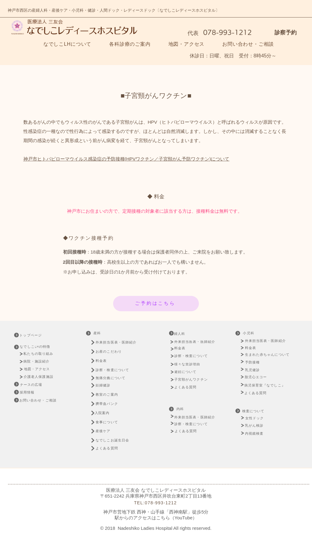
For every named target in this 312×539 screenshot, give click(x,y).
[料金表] (104, 361)
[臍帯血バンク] (110, 403)
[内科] (181, 409)
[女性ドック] (262, 418)
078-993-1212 (226, 32)
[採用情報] (27, 392)
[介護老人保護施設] (39, 376)
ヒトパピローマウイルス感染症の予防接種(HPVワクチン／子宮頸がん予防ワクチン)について (133, 158)
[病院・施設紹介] (38, 361)
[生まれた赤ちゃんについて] (269, 354)
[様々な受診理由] (189, 364)
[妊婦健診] (106, 385)
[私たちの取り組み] (40, 353)
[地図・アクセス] (37, 369)
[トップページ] (35, 335)
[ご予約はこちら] (156, 303)
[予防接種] (253, 362)
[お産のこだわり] (117, 351)
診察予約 (285, 32)
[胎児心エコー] (258, 377)
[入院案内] (105, 413)
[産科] (97, 333)
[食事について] (110, 422)
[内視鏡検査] (255, 433)
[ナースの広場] (31, 384)
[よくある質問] (110, 448)
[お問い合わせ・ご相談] (38, 400)
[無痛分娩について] (116, 378)
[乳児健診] (253, 370)
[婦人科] (184, 334)
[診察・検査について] (116, 370)
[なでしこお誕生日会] (116, 440)
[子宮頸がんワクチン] (192, 379)
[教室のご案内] (110, 394)
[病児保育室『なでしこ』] (266, 385)
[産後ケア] (106, 431)
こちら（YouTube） (176, 517)
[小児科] (249, 333)
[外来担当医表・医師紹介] (117, 342)
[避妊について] (187, 372)
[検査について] (254, 411)
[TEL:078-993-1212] (156, 503)
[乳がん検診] (255, 425)
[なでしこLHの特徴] (39, 346)
